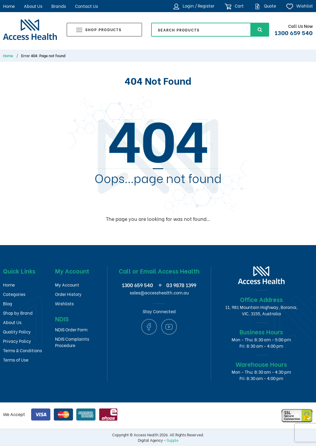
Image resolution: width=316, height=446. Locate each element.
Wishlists (64, 303)
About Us (33, 6)
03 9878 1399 (181, 284)
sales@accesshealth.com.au (159, 292)
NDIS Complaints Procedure (72, 342)
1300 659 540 (294, 32)
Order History (68, 294)
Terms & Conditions (22, 350)
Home (9, 6)
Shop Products (99, 30)
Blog (7, 303)
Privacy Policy (17, 341)
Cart (234, 5)
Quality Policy (17, 331)
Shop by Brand (18, 313)
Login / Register (193, 5)
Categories (14, 294)
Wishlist (299, 5)
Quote (265, 5)
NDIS (62, 318)
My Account (67, 284)
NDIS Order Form (71, 329)
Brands (58, 6)
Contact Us (86, 6)
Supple (172, 440)
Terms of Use (15, 359)
